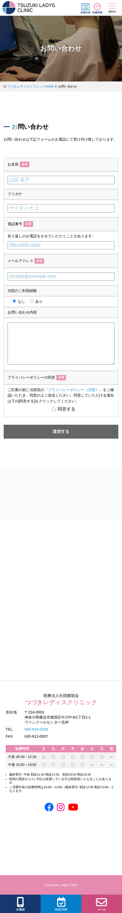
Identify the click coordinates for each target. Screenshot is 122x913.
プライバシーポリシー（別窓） (73, 390)
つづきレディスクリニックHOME (30, 86)
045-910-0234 (36, 729)
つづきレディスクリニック (61, 699)
